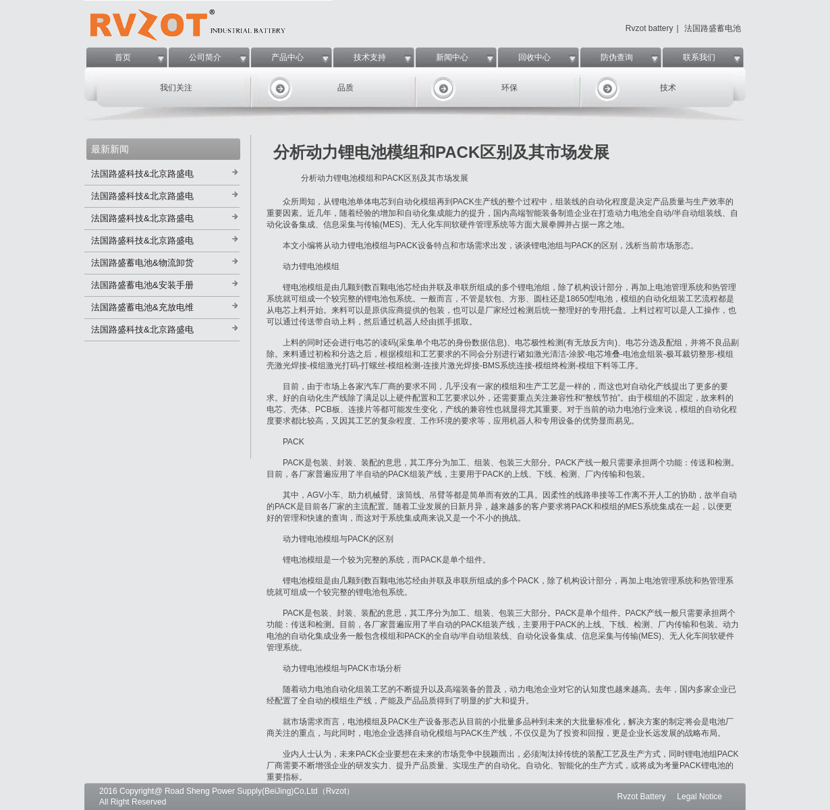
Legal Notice (699, 796)
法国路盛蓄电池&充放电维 (142, 307)
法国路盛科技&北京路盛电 (142, 174)
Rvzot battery (649, 28)
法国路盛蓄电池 (712, 28)
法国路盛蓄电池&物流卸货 (142, 263)
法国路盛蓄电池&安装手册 (142, 285)
